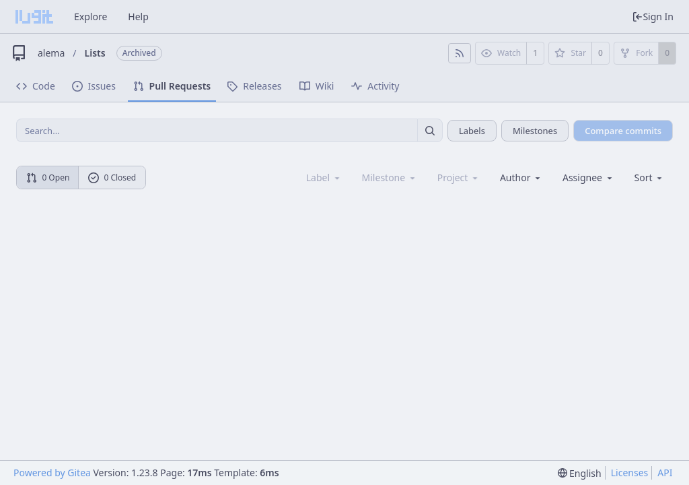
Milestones (535, 131)
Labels (472, 131)
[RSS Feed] (459, 53)
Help (138, 16)
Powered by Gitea (52, 472)
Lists (95, 52)
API (664, 472)
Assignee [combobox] (588, 177)
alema (51, 52)
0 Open (48, 177)
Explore (90, 16)
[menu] (650, 177)
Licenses (630, 472)
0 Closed (112, 177)
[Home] (34, 17)
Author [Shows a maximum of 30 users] (521, 177)
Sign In (653, 16)
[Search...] (430, 130)
